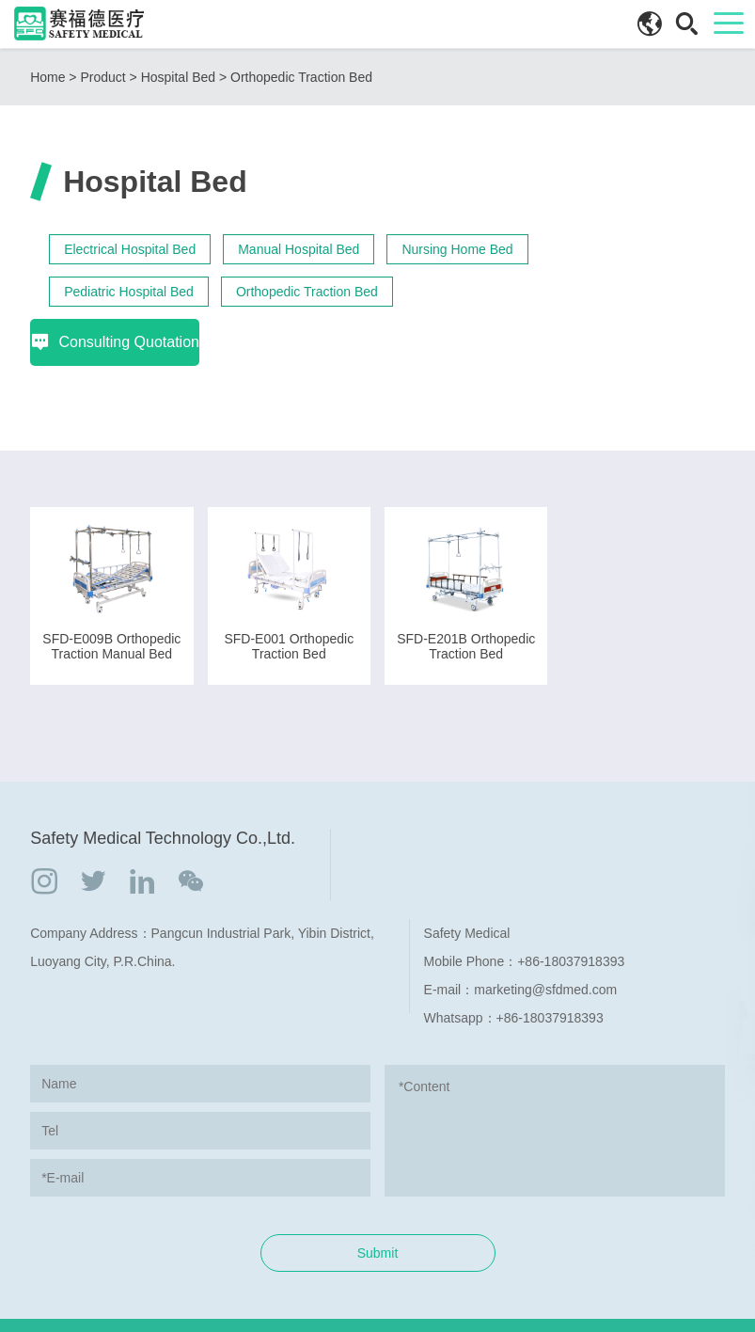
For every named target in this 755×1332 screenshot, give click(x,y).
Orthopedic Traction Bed (301, 77)
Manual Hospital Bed (298, 249)
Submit (378, 1205)
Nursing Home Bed (456, 249)
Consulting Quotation (640, 240)
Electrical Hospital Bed (130, 249)
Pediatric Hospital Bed (129, 291)
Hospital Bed (178, 77)
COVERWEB (617, 1301)
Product (102, 77)
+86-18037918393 (570, 914)
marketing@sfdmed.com (545, 942)
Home (47, 77)
